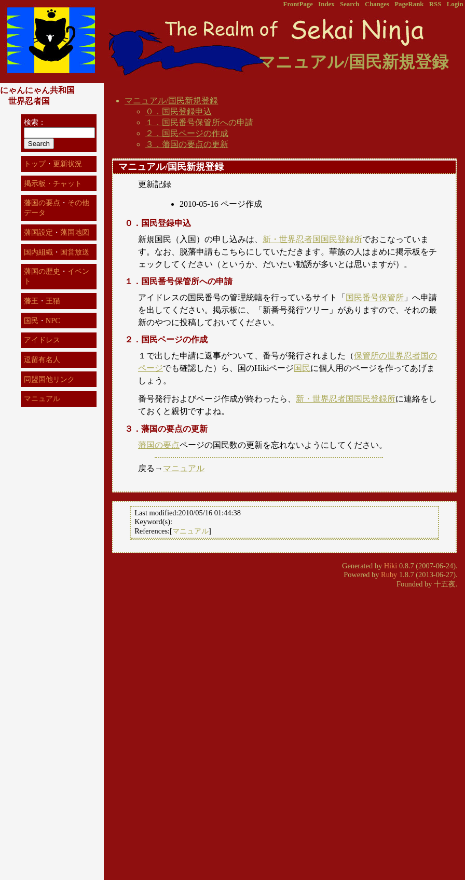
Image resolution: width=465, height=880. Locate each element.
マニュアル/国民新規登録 (171, 100)
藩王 (31, 301)
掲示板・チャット (53, 183)
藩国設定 (38, 232)
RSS (435, 4)
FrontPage (298, 4)
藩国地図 (74, 232)
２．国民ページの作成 (186, 133)
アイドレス (42, 340)
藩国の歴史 (42, 271)
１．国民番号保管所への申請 (199, 122)
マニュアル (183, 468)
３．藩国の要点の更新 (186, 144)
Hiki (391, 566)
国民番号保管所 (375, 297)
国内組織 (38, 252)
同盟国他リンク (49, 379)
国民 (302, 368)
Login (455, 4)
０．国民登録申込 (178, 111)
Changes (377, 4)
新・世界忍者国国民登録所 (312, 239)
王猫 (53, 301)
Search (349, 4)
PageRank (408, 4)
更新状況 (67, 163)
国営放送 (74, 252)
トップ (35, 163)
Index (326, 4)
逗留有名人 (42, 359)
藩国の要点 (159, 445)
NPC (53, 320)
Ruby (389, 574)
